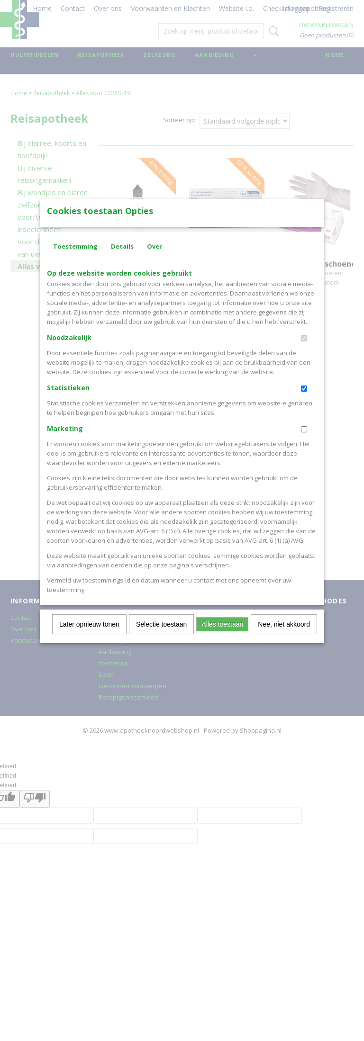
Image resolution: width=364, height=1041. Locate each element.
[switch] (304, 354)
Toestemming (75, 262)
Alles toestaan (222, 640)
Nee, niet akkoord (284, 640)
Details (122, 262)
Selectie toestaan (161, 640)
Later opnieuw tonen (89, 640)
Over (154, 262)
